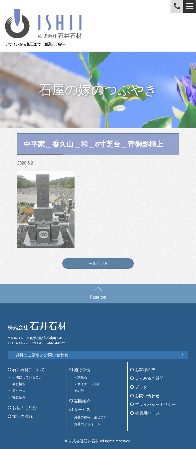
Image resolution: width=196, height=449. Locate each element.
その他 (79, 391)
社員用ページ (144, 413)
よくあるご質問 (146, 378)
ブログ (138, 387)
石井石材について (26, 370)
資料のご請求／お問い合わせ (41, 355)
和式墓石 (80, 377)
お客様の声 (142, 370)
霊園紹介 (79, 401)
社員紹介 (19, 397)
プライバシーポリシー (153, 404)
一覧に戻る (98, 263)
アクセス (19, 391)
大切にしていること (27, 377)
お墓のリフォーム (87, 424)
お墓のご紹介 (22, 408)
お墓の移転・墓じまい (90, 417)
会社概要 (19, 384)
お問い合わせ (144, 396)
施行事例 (79, 370)
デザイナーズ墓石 (87, 384)
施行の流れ (20, 416)
